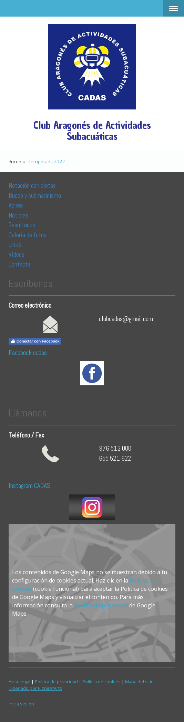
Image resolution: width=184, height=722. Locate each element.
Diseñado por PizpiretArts (35, 688)
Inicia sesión (21, 704)
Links (15, 244)
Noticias (19, 215)
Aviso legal (19, 681)
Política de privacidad (101, 605)
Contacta (19, 264)
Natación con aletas (32, 185)
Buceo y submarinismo (35, 195)
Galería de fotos (28, 235)
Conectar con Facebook (35, 341)
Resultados (22, 225)
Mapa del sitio (139, 681)
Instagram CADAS (29, 485)
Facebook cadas (28, 352)
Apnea (16, 205)
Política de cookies (101, 681)
